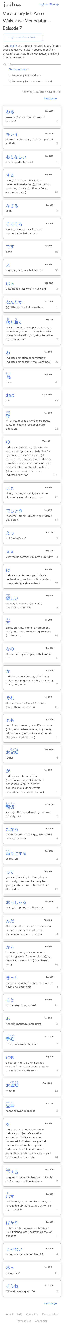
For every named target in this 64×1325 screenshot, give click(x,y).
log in (13, 46)
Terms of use (23, 1321)
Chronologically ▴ (18, 69)
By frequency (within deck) (24, 75)
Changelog (41, 1321)
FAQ (19, 1314)
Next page (50, 98)
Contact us (32, 1314)
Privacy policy (50, 1314)
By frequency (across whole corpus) (30, 81)
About (9, 1314)
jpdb (9, 4)
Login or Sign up (49, 4)
